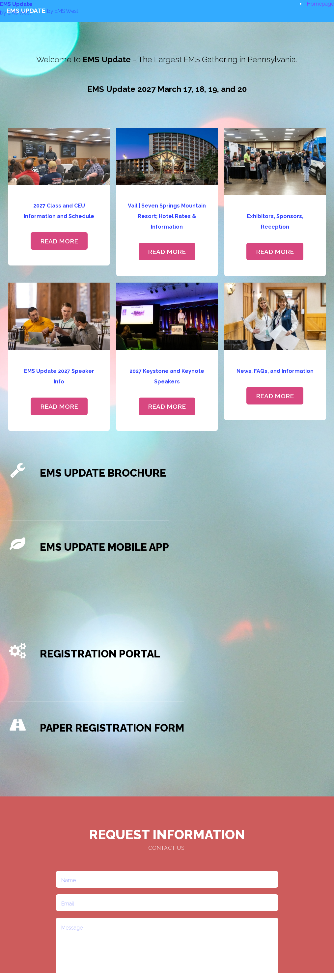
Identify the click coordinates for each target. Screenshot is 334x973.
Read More (59, 241)
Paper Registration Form (112, 728)
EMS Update (16, 4)
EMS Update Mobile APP (104, 547)
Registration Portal (100, 654)
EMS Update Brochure (103, 473)
